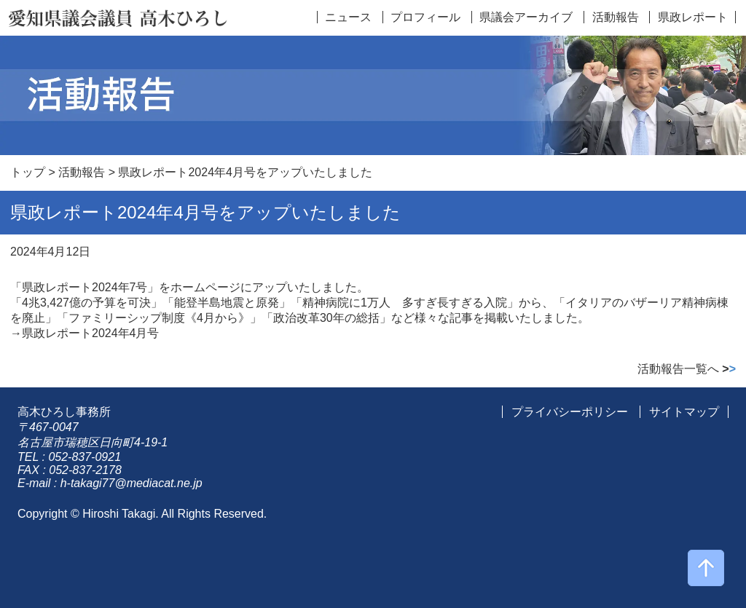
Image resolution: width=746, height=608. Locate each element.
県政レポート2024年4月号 (91, 333)
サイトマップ (684, 412)
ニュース (348, 17)
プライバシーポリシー (569, 412)
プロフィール (425, 17)
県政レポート (693, 17)
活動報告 (615, 17)
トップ (27, 172)
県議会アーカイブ (526, 17)
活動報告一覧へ (686, 369)
